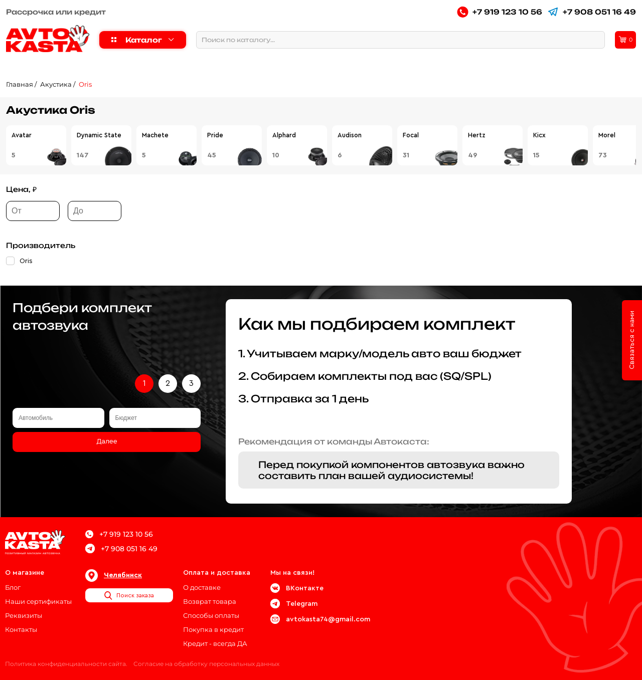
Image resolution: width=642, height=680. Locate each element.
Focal (411, 135)
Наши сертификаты (38, 601)
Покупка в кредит (213, 629)
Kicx (539, 135)
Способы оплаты (211, 615)
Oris (85, 84)
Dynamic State (99, 135)
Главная (19, 84)
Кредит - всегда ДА (215, 643)
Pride (215, 135)
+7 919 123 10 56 (499, 12)
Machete (155, 135)
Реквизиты (23, 615)
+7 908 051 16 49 (591, 12)
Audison (350, 135)
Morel (606, 135)
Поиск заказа (129, 595)
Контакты (21, 629)
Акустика (56, 84)
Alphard (284, 135)
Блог (13, 587)
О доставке (202, 587)
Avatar (22, 135)
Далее (106, 441)
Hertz (477, 135)
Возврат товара (209, 601)
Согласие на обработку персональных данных (206, 663)
